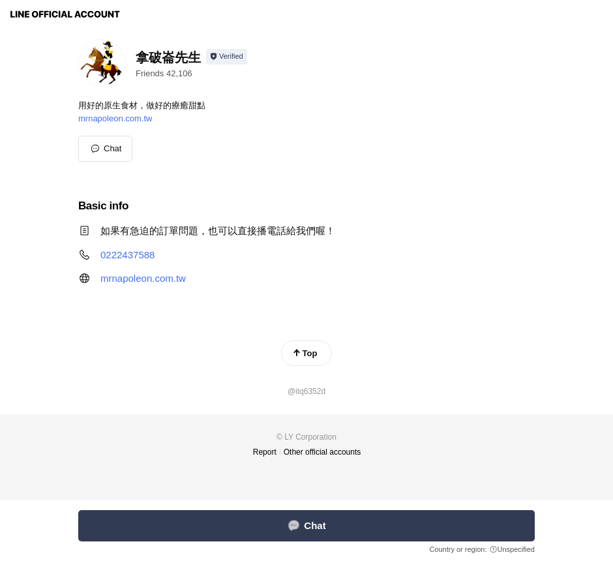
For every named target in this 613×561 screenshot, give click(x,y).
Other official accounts (322, 452)
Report (265, 452)
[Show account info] (226, 57)
